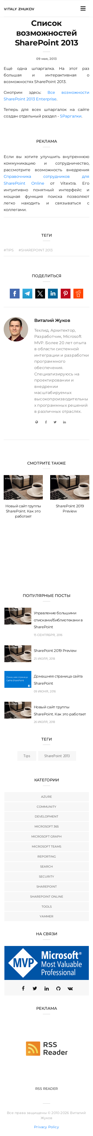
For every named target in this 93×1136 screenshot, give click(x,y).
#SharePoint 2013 (36, 250)
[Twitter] (55, 422)
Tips (26, 756)
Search (46, 866)
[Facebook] (46, 422)
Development (46, 816)
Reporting (46, 856)
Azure (46, 796)
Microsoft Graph (46, 836)
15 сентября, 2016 (48, 635)
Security (46, 876)
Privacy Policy (46, 1127)
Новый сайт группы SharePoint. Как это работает (23, 511)
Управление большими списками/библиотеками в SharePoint (58, 620)
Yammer (46, 916)
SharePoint (46, 886)
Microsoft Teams (46, 846)
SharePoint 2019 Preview (55, 650)
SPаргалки (70, 116)
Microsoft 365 (47, 826)
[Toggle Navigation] (83, 8)
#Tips (9, 250)
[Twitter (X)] (34, 988)
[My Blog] (36, 422)
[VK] (70, 988)
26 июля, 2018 (44, 722)
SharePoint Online (46, 896)
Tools (47, 906)
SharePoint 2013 (57, 756)
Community (46, 806)
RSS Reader (46, 1088)
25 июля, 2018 (44, 658)
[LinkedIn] (64, 422)
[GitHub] (58, 988)
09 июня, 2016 (45, 691)
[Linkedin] (46, 988)
